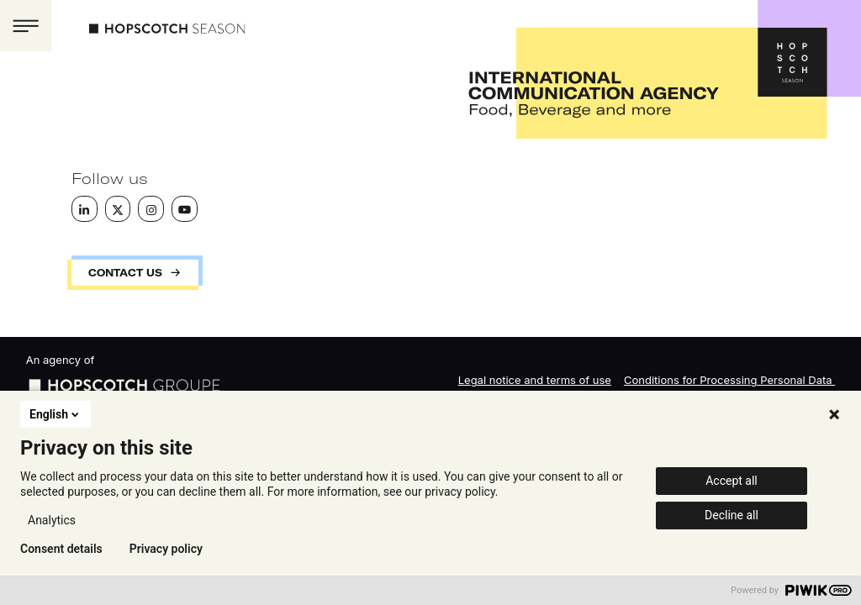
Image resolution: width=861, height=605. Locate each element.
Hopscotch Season (166, 28)
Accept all (731, 480)
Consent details (61, 548)
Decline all (731, 515)
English (55, 414)
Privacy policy (166, 548)
